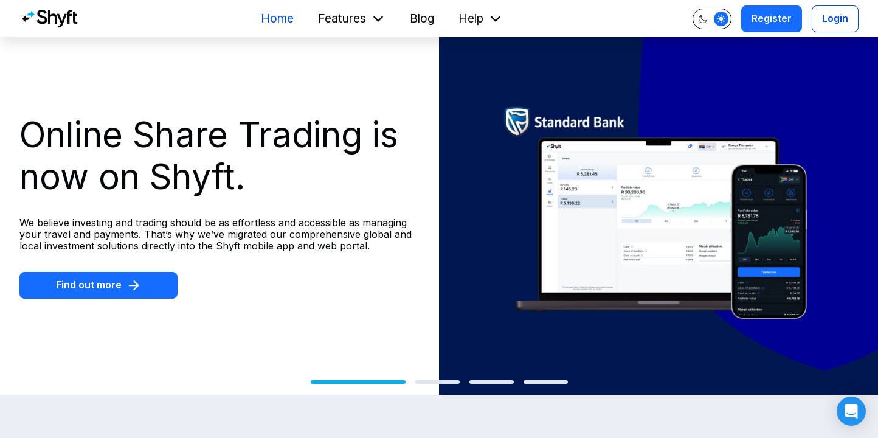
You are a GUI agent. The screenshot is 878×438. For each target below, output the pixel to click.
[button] (851, 411)
